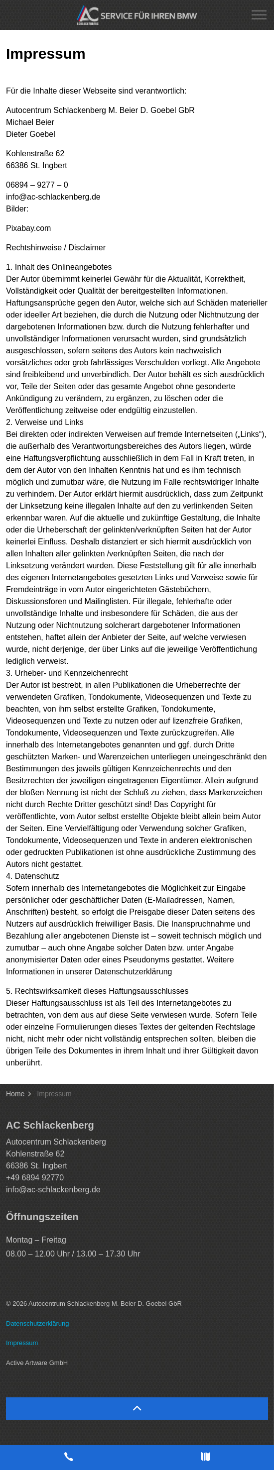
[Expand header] (259, 15)
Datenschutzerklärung (37, 1323)
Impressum (22, 1343)
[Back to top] (137, 1408)
